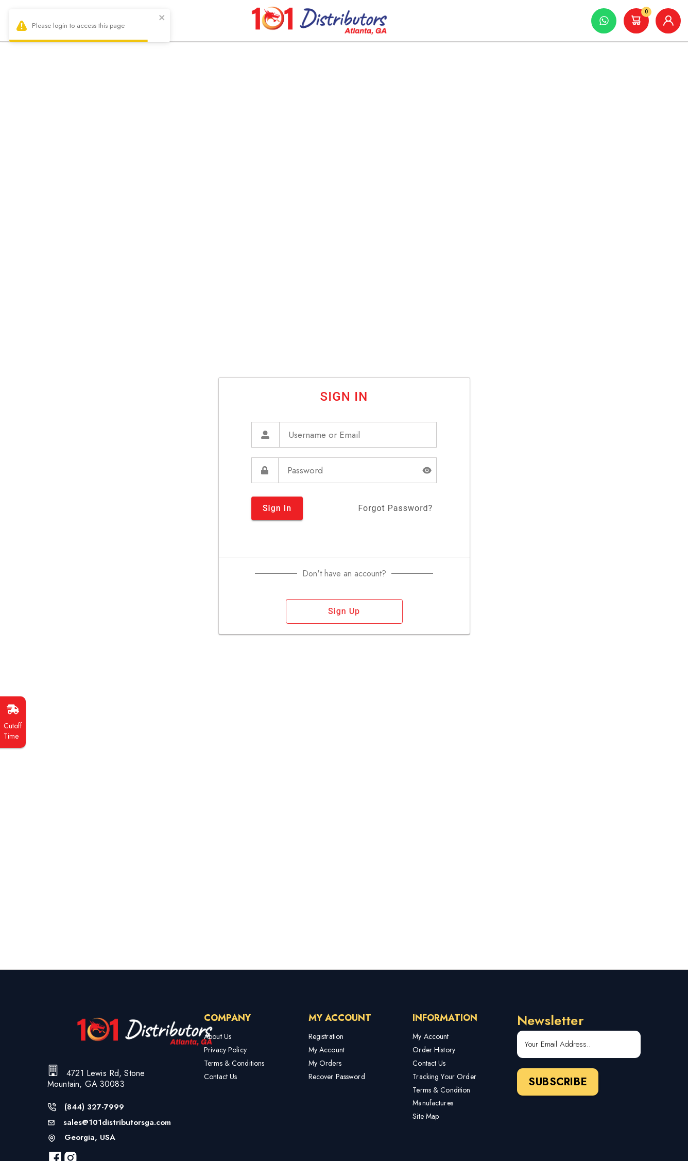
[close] (162, 18)
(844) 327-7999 (94, 1107)
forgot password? (395, 508)
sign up (344, 611)
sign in (277, 508)
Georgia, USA (89, 1137)
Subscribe (557, 1082)
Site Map (425, 1116)
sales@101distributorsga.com (117, 1122)
